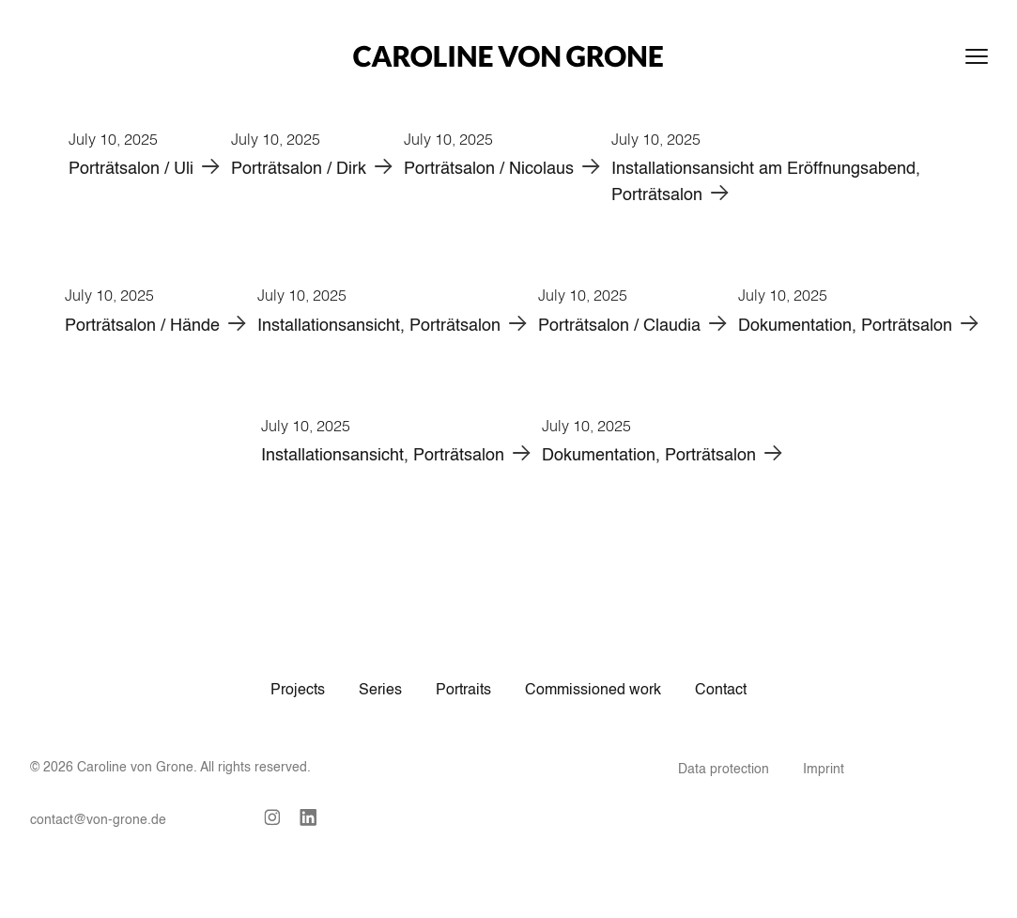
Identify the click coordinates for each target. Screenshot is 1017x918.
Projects (297, 690)
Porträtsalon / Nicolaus (489, 169)
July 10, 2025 (113, 139)
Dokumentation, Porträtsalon (845, 326)
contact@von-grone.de (98, 820)
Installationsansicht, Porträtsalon (379, 326)
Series (380, 690)
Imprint (823, 769)
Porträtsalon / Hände (142, 326)
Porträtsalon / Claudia (619, 326)
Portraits (463, 690)
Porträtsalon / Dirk (298, 169)
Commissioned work (593, 690)
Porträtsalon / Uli (131, 169)
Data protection (723, 769)
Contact (721, 690)
